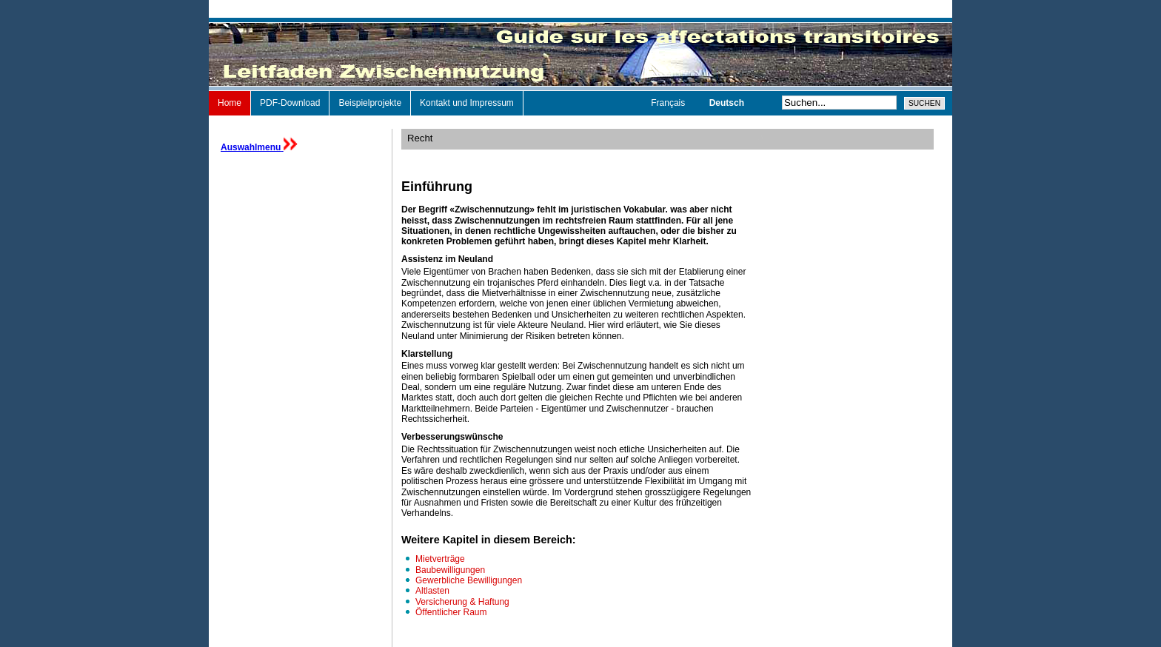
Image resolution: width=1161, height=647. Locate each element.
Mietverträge (440, 559)
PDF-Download (290, 103)
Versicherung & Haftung (462, 602)
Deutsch (726, 103)
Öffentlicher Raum (451, 612)
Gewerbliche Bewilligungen (468, 580)
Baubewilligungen (450, 570)
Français (669, 103)
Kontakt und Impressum (467, 103)
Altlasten (432, 591)
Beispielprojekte (369, 103)
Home (229, 103)
